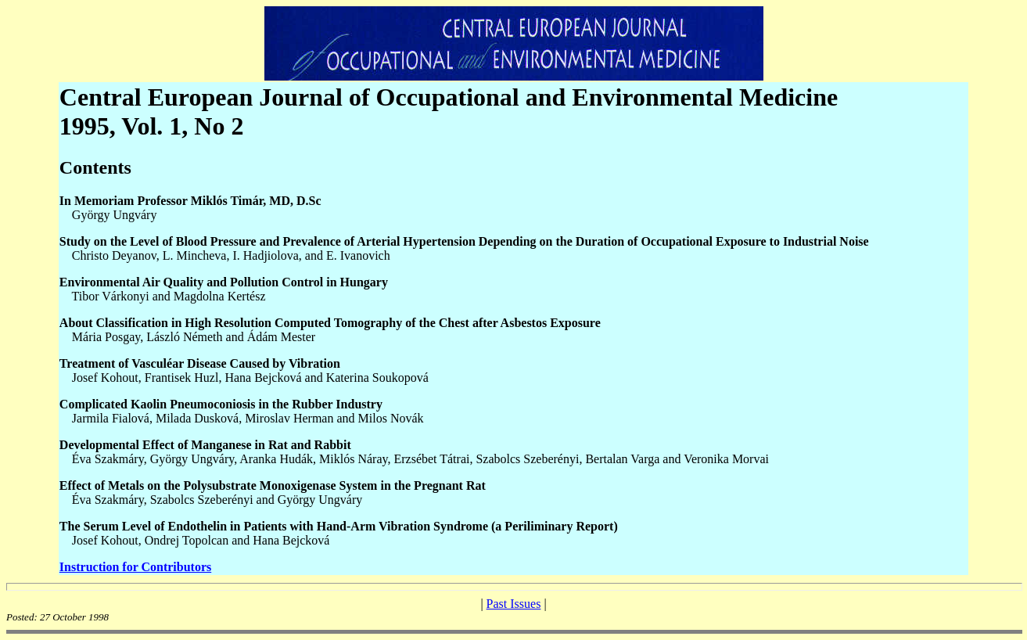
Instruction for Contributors (135, 566)
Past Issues (514, 603)
